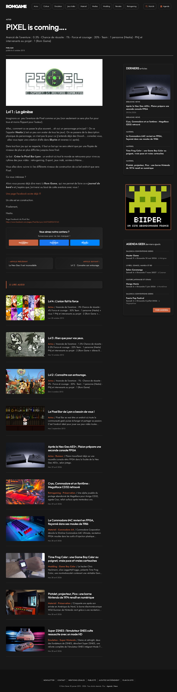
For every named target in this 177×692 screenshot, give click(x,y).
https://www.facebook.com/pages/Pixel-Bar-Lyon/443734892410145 (32, 222)
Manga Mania (132, 283)
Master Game (132, 255)
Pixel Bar (9, 48)
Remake (118, 6)
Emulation (58, 6)
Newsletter (49, 680)
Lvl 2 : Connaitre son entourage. (67, 375)
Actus (36, 6)
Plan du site (128, 680)
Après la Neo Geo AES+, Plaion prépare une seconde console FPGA (74, 448)
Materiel (84, 6)
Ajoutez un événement (109, 680)
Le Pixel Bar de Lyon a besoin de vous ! (71, 411)
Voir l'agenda (161, 310)
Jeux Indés (71, 6)
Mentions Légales (76, 680)
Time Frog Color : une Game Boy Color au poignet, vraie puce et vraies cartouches (73, 558)
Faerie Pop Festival (135, 298)
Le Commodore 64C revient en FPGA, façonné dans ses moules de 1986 (71, 522)
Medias (95, 6)
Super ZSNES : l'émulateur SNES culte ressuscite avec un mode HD (70, 632)
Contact (61, 680)
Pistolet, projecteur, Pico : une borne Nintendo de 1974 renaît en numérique (71, 595)
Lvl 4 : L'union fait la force (63, 301)
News (116, 686)
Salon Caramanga (134, 269)
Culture (46, 6)
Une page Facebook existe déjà (22, 193)
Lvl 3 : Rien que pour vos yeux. (66, 338)
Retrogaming (131, 6)
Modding (106, 6)
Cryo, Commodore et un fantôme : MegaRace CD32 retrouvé (68, 485)
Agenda (109, 686)
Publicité (92, 680)
